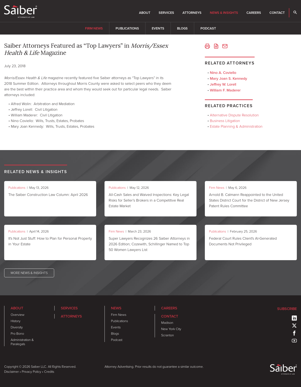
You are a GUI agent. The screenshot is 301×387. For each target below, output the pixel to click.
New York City (171, 329)
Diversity (17, 327)
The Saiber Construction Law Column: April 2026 (48, 194)
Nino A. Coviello (223, 72)
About (144, 12)
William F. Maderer (225, 90)
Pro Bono (17, 333)
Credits (49, 371)
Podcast (208, 28)
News (116, 308)
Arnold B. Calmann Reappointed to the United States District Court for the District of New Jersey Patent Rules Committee (249, 200)
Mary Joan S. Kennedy (228, 78)
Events (158, 28)
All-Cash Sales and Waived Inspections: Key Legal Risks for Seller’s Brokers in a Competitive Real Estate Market (149, 200)
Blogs (182, 28)
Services (166, 12)
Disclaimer (11, 371)
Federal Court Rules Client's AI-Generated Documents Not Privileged (243, 241)
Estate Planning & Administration (236, 126)
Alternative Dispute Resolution (234, 115)
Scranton (167, 335)
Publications (127, 28)
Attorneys (192, 12)
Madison (167, 322)
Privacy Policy (31, 371)
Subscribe (287, 308)
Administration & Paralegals (22, 341)
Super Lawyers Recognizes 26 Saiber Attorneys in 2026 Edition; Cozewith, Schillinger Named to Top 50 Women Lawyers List (149, 244)
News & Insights (224, 12)
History (15, 321)
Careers (253, 12)
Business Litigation (225, 120)
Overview (17, 314)
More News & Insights (29, 272)
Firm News (94, 28)
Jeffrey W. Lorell (223, 84)
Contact (277, 12)
